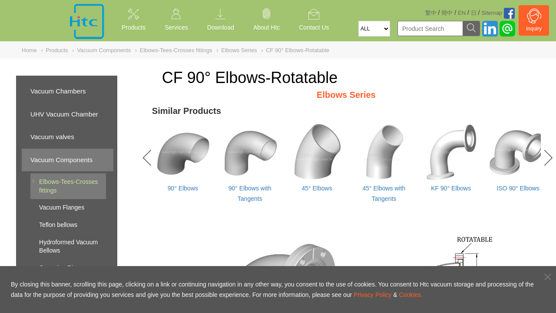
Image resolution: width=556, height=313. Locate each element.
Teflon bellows (58, 224)
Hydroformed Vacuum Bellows (68, 246)
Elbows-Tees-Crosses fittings (68, 186)
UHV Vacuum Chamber (64, 114)
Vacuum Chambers (58, 91)
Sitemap (491, 13)
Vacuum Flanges (61, 207)
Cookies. (410, 294)
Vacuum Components (61, 159)
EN (462, 13)
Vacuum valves (52, 136)
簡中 (447, 13)
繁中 (431, 13)
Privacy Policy (372, 294)
